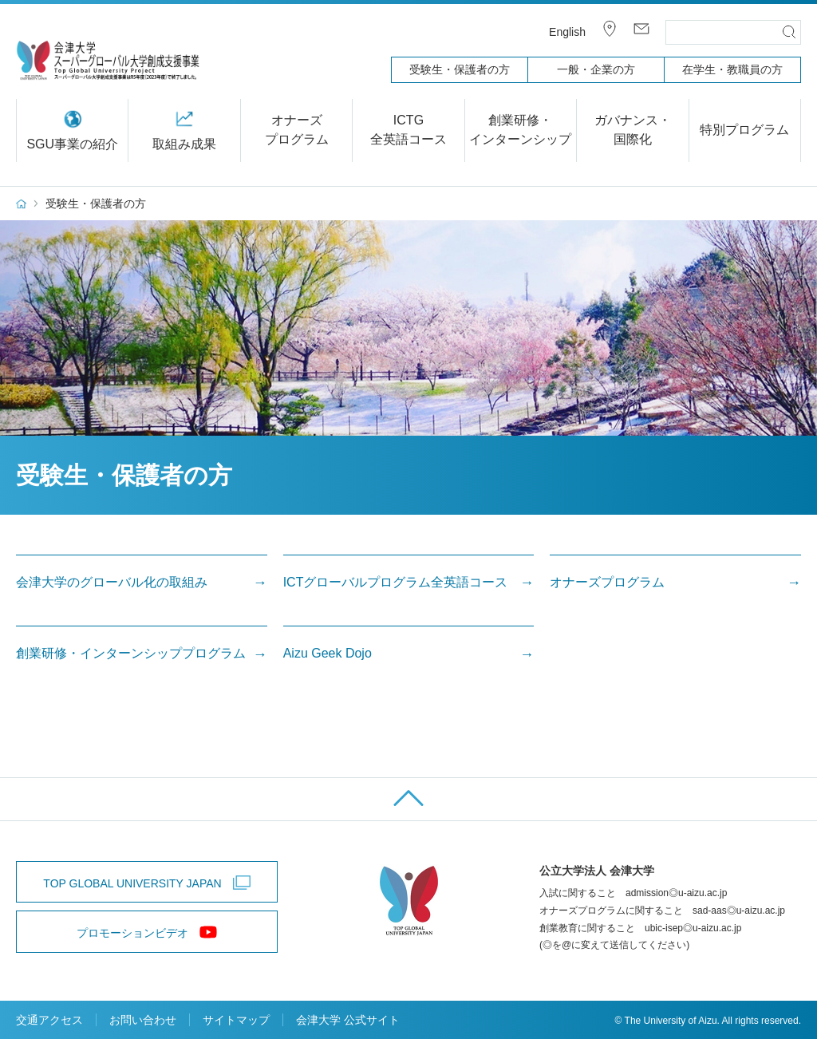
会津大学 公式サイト (348, 1019)
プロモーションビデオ (132, 932)
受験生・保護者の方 (459, 69)
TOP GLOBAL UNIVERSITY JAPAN (132, 883)
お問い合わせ (142, 1019)
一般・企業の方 (596, 69)
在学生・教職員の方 (732, 69)
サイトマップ (236, 1019)
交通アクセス (49, 1019)
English (567, 32)
